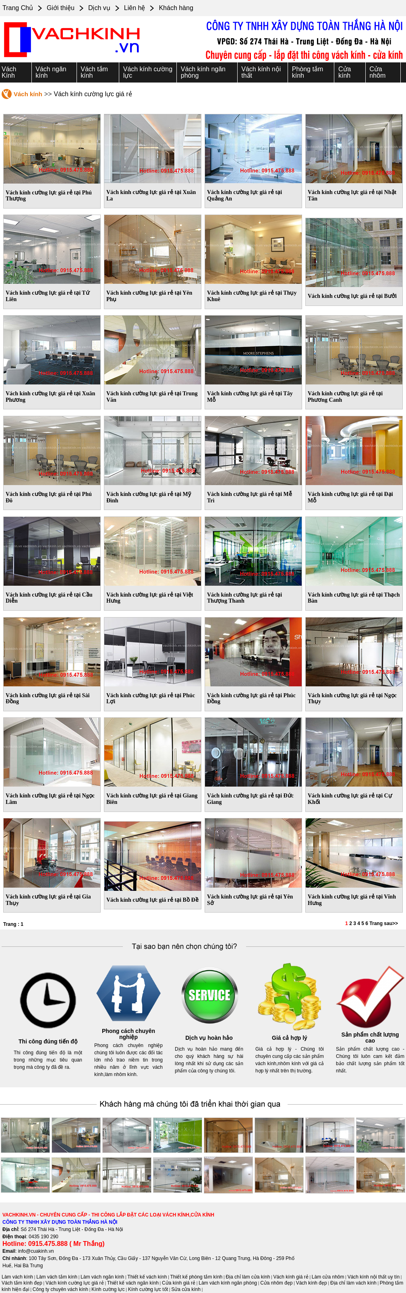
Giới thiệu (61, 7)
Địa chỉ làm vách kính (353, 1283)
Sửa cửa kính (186, 1289)
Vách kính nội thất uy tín (374, 1277)
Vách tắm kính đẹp (22, 1283)
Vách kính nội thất (261, 72)
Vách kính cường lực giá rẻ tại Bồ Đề (152, 900)
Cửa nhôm (377, 72)
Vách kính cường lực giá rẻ (75, 1283)
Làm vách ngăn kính (102, 1277)
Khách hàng (176, 7)
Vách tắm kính (94, 72)
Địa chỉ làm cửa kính (248, 1277)
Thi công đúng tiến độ (48, 1041)
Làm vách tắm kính (56, 1277)
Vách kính (28, 94)
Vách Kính (9, 72)
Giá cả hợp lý (289, 1038)
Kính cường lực (107, 1289)
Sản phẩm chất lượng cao (370, 1037)
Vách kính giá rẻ (291, 1277)
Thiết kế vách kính (147, 1277)
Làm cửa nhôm (328, 1277)
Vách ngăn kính (50, 72)
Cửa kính (344, 72)
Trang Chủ (17, 7)
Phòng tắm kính (307, 72)
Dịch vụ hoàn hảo (208, 1038)
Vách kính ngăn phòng (203, 72)
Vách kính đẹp (311, 1283)
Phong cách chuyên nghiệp (128, 1034)
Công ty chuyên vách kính (60, 1289)
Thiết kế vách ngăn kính (133, 1283)
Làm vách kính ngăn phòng (228, 1283)
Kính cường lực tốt (148, 1289)
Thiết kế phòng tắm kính (196, 1277)
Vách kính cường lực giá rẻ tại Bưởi (352, 296)
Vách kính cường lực (147, 72)
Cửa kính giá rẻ (178, 1283)
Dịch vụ (99, 7)
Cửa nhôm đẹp (276, 1283)
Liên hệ (134, 7)
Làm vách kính (17, 1277)
